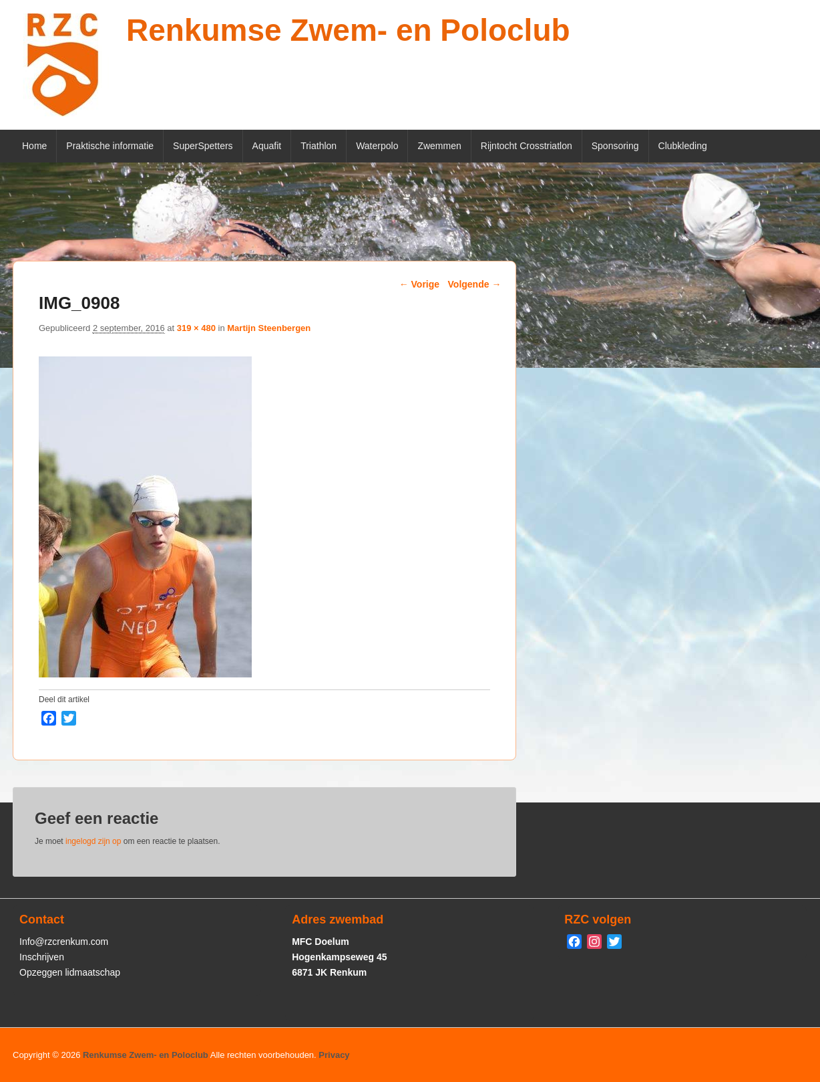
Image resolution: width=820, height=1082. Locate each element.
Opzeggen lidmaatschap (69, 972)
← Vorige (419, 284)
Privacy (334, 1055)
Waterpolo (377, 145)
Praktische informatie (110, 145)
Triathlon (318, 145)
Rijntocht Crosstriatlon (526, 145)
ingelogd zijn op (93, 841)
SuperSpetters (203, 145)
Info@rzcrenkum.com (63, 941)
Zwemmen (439, 145)
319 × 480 (196, 328)
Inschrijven (41, 957)
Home (34, 145)
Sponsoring (615, 145)
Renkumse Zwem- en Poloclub (348, 30)
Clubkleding (682, 145)
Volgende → (474, 284)
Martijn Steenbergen (269, 328)
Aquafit (267, 145)
